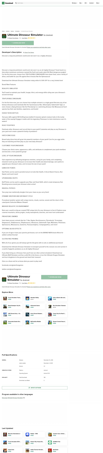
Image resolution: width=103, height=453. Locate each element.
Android (91, 3)
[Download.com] (7, 3)
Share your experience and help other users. (39, 47)
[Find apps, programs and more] (42, 3)
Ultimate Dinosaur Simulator (30, 35)
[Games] (12, 31)
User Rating (28, 38)
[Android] (7, 31)
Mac (80, 3)
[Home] (3, 31)
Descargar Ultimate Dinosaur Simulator (12, 398)
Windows (74, 3)
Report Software (34, 388)
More (98, 3)
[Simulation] (17, 31)
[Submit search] (16, 3)
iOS (85, 3)
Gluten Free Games (29, 52)
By (12, 38)
